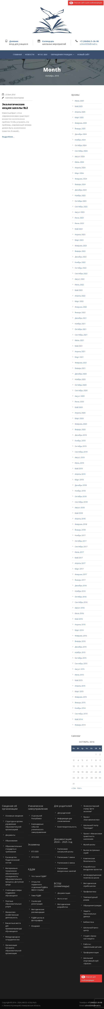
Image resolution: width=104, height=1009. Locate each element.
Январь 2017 (80, 580)
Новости (29, 54)
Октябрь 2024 (80, 145)
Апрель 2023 (80, 234)
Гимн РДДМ (36, 895)
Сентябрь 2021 (81, 335)
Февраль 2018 (81, 524)
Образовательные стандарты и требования (13, 849)
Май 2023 (79, 229)
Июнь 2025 (79, 100)
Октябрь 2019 (80, 446)
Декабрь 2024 (81, 134)
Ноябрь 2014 (80, 708)
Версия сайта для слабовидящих (85, 2)
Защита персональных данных (89, 914)
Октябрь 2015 (80, 658)
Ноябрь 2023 (80, 195)
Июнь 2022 (79, 284)
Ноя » (79, 788)
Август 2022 (79, 279)
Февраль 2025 (81, 123)
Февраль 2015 (81, 697)
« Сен (73, 788)
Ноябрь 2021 (80, 323)
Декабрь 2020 (81, 374)
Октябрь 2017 (80, 541)
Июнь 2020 (79, 401)
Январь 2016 (80, 641)
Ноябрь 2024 (80, 139)
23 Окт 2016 (10, 94)
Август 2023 (79, 212)
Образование (11, 840)
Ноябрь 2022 (80, 262)
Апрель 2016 (80, 624)
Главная (17, 54)
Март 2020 (79, 418)
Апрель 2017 (80, 563)
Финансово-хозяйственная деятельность (12, 915)
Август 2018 (79, 507)
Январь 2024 (80, 184)
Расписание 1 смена (66, 857)
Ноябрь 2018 (80, 491)
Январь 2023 (80, 251)
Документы (10, 835)
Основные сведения (14, 816)
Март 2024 (79, 173)
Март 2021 (79, 357)
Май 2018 (79, 513)
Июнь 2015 (79, 674)
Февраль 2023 (81, 245)
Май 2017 (79, 557)
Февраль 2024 (81, 178)
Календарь (48, 41)
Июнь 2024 (79, 162)
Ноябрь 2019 (80, 440)
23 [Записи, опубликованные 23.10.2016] (100, 772)
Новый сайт (83, 54)
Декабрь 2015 (81, 647)
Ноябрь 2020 (80, 379)
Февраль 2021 (81, 362)
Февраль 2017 (81, 574)
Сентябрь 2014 (81, 713)
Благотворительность (67, 827)
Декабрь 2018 (81, 485)
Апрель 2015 (80, 686)
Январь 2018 (80, 530)
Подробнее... (8, 137)
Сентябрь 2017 (81, 546)
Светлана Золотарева (14, 97)
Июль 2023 (79, 218)
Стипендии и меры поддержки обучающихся (13, 893)
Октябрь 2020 (80, 385)
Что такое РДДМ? (38, 876)
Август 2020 (79, 396)
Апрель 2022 (80, 296)
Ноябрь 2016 (80, 591)
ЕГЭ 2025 (35, 851)
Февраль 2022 (81, 307)
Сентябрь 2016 (81, 602)
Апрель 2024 (80, 167)
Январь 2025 (80, 128)
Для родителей (63, 813)
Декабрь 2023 (81, 190)
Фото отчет (62, 898)
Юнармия (35, 926)
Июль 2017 (79, 552)
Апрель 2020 (80, 413)
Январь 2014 (80, 725)
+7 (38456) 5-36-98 (89, 41)
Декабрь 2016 (81, 585)
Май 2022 (79, 290)
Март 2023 (79, 240)
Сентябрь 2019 (81, 452)
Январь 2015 (80, 702)
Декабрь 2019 (81, 435)
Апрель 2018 (80, 518)
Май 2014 (79, 719)
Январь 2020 (80, 429)
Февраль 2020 (81, 424)
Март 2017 (79, 569)
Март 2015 (79, 691)
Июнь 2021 (79, 340)
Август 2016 (79, 608)
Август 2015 (79, 669)
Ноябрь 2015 (80, 652)
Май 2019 (79, 468)
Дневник (13, 41)
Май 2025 (79, 106)
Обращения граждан (61, 54)
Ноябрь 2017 (80, 535)
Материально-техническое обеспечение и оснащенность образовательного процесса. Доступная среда (14, 876)
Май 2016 (79, 619)
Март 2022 (79, 301)
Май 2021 (79, 346)
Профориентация (91, 952)
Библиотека (88, 922)
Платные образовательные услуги (13, 904)
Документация (63, 893)
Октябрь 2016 (80, 596)
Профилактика (89, 891)
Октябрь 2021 (80, 329)
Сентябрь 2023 (81, 206)
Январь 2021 (80, 368)
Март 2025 (79, 117)
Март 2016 (79, 630)
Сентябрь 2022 (81, 273)
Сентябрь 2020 (81, 390)
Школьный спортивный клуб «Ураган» (90, 961)
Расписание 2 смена (66, 863)
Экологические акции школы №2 (15, 106)
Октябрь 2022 (80, 268)
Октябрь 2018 (80, 496)
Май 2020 (79, 407)
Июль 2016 (79, 613)
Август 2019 (79, 457)
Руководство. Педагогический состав (12, 860)
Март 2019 (79, 479)
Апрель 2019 (80, 474)
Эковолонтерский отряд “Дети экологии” (91, 809)
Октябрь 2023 (80, 201)
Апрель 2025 (80, 112)
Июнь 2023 (79, 223)
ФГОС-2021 (42, 54)
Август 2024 (79, 156)
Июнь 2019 (79, 463)
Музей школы (89, 844)
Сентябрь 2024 (81, 151)
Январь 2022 (80, 312)
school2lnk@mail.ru (88, 44)
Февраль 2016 (81, 635)
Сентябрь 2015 (81, 663)
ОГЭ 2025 (35, 857)
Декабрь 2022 (81, 257)
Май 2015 (79, 680)
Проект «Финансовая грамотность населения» (92, 836)
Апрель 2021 (80, 351)
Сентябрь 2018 (81, 502)
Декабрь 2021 (81, 318)
